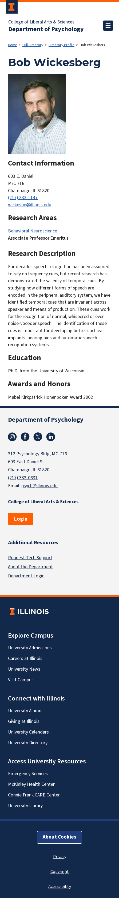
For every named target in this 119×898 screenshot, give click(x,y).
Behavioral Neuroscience (32, 231)
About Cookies (59, 837)
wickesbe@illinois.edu (29, 205)
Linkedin (51, 437)
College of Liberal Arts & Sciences (41, 22)
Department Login (26, 576)
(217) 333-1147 (23, 197)
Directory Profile (61, 45)
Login (20, 519)
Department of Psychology (46, 29)
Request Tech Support (30, 557)
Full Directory (32, 45)
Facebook (25, 437)
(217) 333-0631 (23, 477)
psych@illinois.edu (39, 485)
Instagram (12, 437)
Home (12, 45)
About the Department (30, 566)
